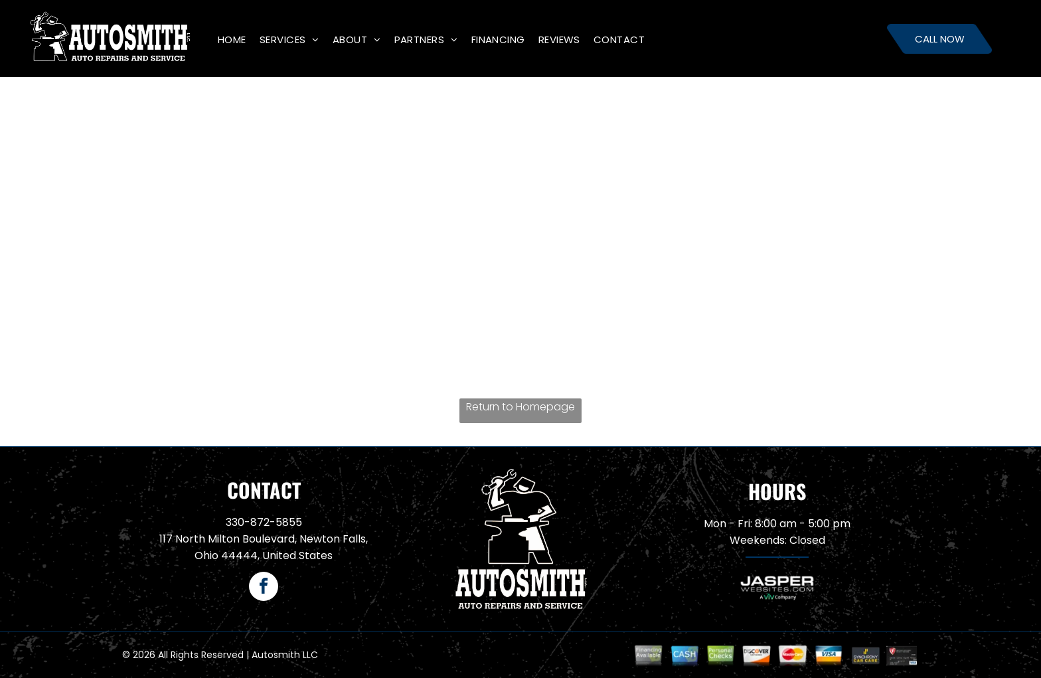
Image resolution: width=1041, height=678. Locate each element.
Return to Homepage (520, 406)
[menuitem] (232, 39)
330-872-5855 (264, 522)
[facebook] (263, 588)
